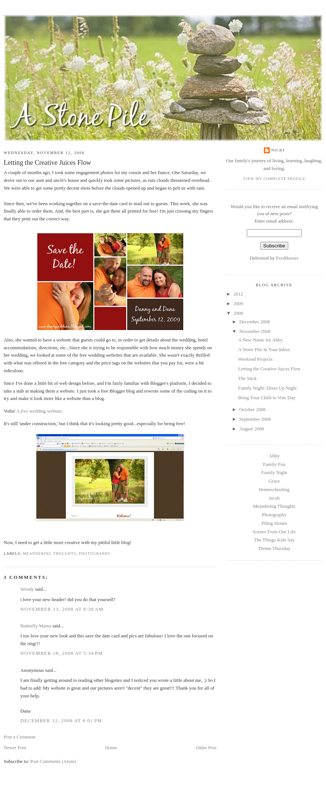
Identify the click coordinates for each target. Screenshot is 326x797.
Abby (274, 455)
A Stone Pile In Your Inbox (264, 349)
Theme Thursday (274, 548)
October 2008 (252, 409)
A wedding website (39, 411)
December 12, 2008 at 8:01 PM (61, 720)
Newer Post (15, 747)
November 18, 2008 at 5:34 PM (61, 653)
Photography (95, 553)
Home (111, 747)
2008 (238, 313)
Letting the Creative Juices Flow (47, 162)
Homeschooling (274, 489)
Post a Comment (20, 737)
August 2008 (251, 428)
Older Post (206, 747)
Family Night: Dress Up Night (267, 388)
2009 (238, 303)
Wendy (27, 589)
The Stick (247, 378)
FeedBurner (287, 258)
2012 (238, 294)
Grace (274, 481)
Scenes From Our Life (274, 531)
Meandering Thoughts (49, 553)
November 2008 (254, 331)
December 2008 (254, 321)
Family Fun (274, 464)
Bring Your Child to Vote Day (266, 397)
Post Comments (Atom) (53, 761)
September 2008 (255, 419)
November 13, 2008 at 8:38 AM (62, 609)
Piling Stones (274, 523)
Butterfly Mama (35, 625)
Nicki (277, 150)
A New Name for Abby (260, 340)
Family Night (274, 472)
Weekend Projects (255, 359)
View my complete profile (274, 179)
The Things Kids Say (274, 540)
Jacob (274, 498)
